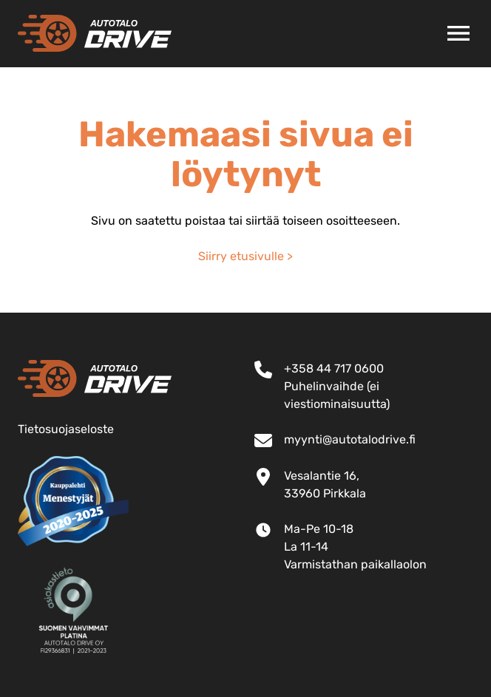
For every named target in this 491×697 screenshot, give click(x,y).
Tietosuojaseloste (66, 429)
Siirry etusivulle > (245, 256)
